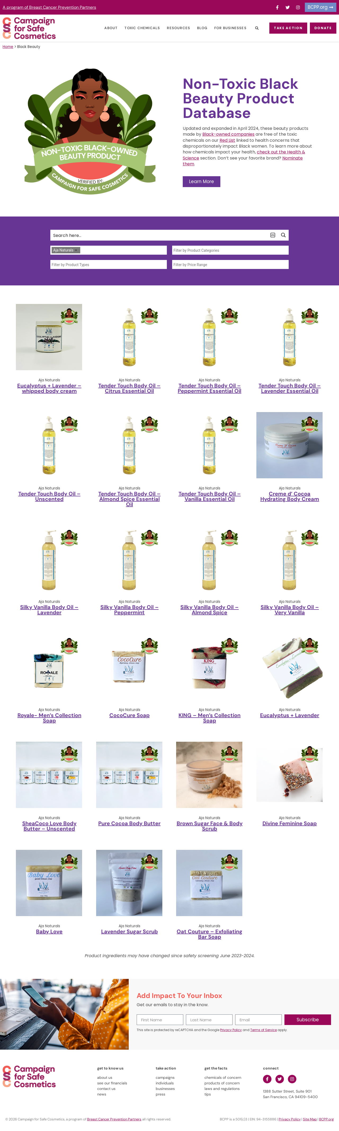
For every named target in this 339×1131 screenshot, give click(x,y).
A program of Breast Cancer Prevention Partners (49, 7)
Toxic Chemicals (135, 28)
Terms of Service (263, 1030)
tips (207, 1094)
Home (8, 46)
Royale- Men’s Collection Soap (49, 718)
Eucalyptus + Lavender (289, 715)
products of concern (222, 1083)
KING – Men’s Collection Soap (209, 718)
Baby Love (49, 931)
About (104, 28)
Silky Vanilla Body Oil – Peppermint (129, 610)
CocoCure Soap (129, 715)
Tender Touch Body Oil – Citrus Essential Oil (129, 388)
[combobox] (108, 250)
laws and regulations (222, 1088)
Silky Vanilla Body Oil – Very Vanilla (290, 610)
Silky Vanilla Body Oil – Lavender (49, 610)
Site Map (310, 1119)
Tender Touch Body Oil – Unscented (49, 496)
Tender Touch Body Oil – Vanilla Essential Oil (210, 496)
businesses (165, 1088)
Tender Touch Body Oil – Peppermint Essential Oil (209, 388)
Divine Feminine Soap (289, 823)
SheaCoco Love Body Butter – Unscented (49, 826)
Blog (195, 28)
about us (104, 1077)
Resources (171, 28)
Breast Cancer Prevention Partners (114, 1119)
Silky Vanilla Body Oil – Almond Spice (209, 610)
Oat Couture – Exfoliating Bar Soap (209, 934)
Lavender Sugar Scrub (129, 931)
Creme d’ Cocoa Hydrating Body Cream (289, 496)
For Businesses (223, 28)
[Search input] (159, 235)
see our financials (112, 1083)
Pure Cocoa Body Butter (129, 823)
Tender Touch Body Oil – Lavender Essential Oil (289, 388)
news (101, 1094)
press (160, 1094)
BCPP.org (326, 1119)
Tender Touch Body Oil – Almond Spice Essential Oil (129, 499)
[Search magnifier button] (283, 235)
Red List (227, 140)
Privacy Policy (231, 1030)
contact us (106, 1088)
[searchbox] (83, 250)
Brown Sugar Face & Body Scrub (210, 826)
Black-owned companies (228, 134)
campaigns (165, 1077)
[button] (250, 28)
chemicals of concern (222, 1077)
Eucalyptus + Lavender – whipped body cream (49, 388)
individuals (165, 1083)
